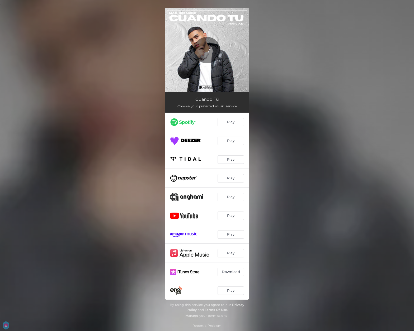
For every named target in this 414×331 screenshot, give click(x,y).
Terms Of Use (216, 310)
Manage (191, 316)
